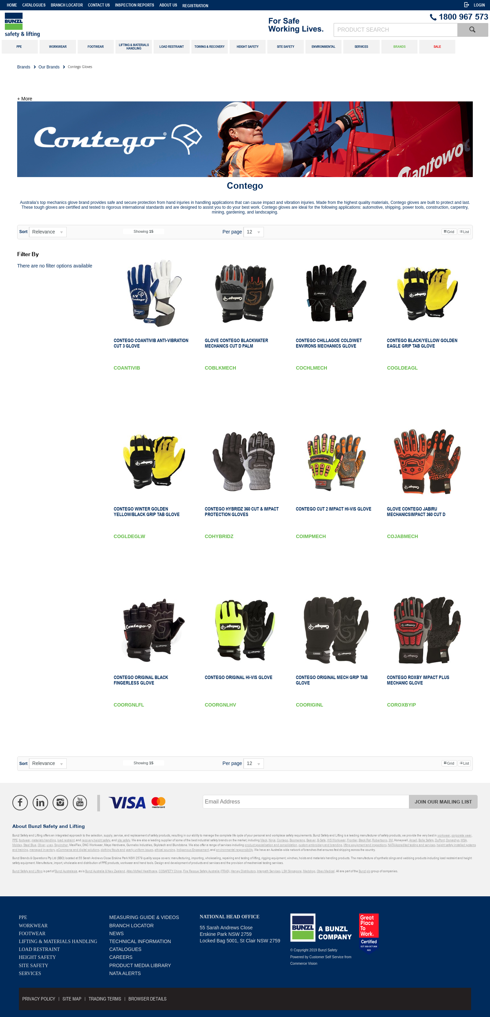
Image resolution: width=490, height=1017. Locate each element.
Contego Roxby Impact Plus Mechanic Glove (418, 680)
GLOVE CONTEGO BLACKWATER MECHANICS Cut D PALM (236, 343)
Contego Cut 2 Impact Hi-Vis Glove (333, 509)
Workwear (33, 925)
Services (30, 973)
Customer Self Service (326, 957)
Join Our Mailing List (443, 802)
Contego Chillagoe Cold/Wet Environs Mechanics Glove (329, 343)
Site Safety (33, 965)
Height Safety (37, 957)
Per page (232, 231)
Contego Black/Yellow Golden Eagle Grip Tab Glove (422, 343)
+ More (24, 98)
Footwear (32, 933)
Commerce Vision (304, 963)
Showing (144, 231)
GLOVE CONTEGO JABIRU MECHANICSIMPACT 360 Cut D (416, 511)
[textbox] (395, 30)
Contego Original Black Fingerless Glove (141, 680)
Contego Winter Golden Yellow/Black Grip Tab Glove (147, 511)
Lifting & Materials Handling (58, 941)
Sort (23, 231)
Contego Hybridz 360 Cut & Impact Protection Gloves (242, 511)
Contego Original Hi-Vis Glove (238, 677)
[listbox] (48, 232)
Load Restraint (39, 949)
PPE (23, 917)
